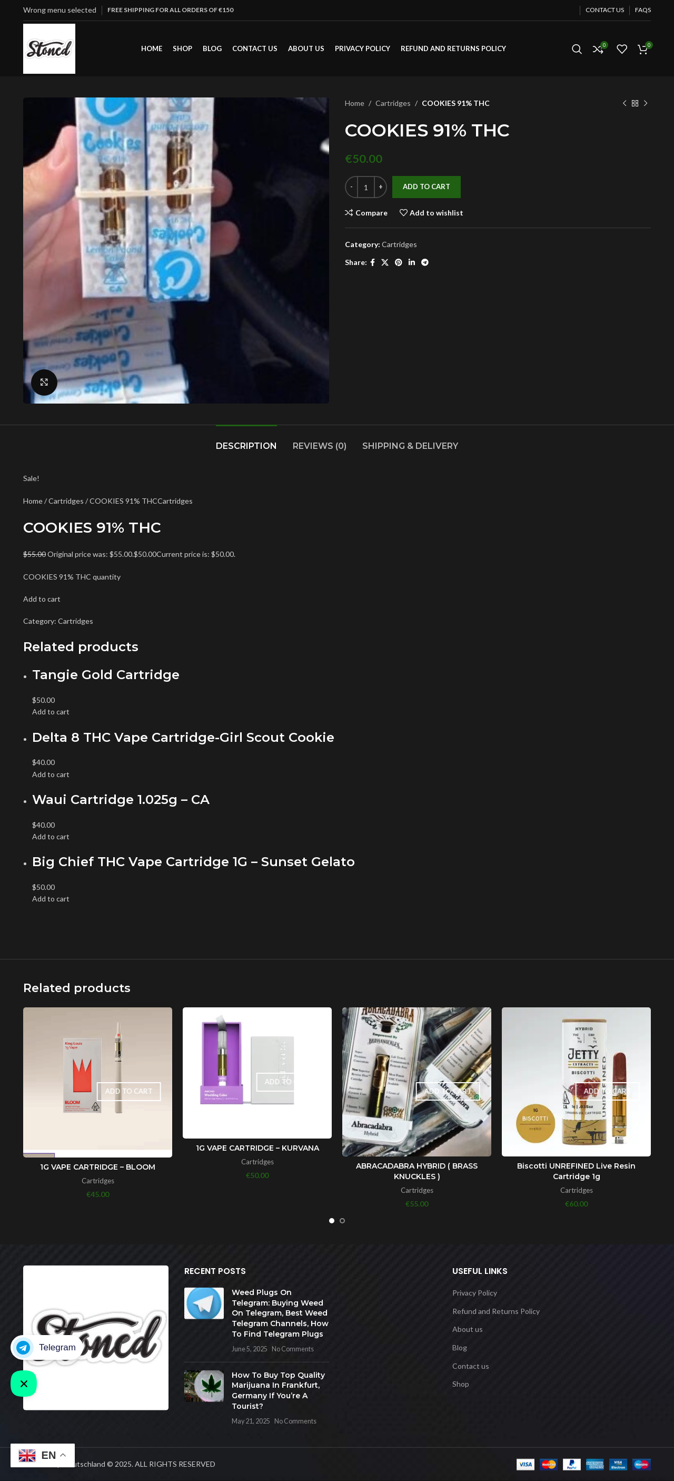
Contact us (470, 1365)
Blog (459, 1347)
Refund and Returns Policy (496, 1311)
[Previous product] (624, 103)
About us (467, 1329)
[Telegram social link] (425, 263)
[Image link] (95, 1336)
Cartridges (393, 103)
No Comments (293, 1349)
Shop (460, 1383)
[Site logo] (49, 47)
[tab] (246, 441)
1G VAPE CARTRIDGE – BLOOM (97, 1167)
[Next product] (645, 103)
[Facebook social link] (372, 263)
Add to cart (426, 186)
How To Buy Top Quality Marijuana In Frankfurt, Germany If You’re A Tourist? (278, 1390)
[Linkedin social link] (411, 263)
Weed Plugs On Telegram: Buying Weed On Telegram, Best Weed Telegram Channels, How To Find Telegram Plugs (280, 1313)
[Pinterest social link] (398, 263)
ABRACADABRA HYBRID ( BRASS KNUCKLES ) (417, 1171)
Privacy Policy (474, 1292)
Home (354, 103)
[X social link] (385, 263)
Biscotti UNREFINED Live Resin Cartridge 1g (576, 1171)
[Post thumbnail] (204, 1321)
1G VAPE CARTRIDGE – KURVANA (257, 1148)
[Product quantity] (366, 187)
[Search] (577, 49)
